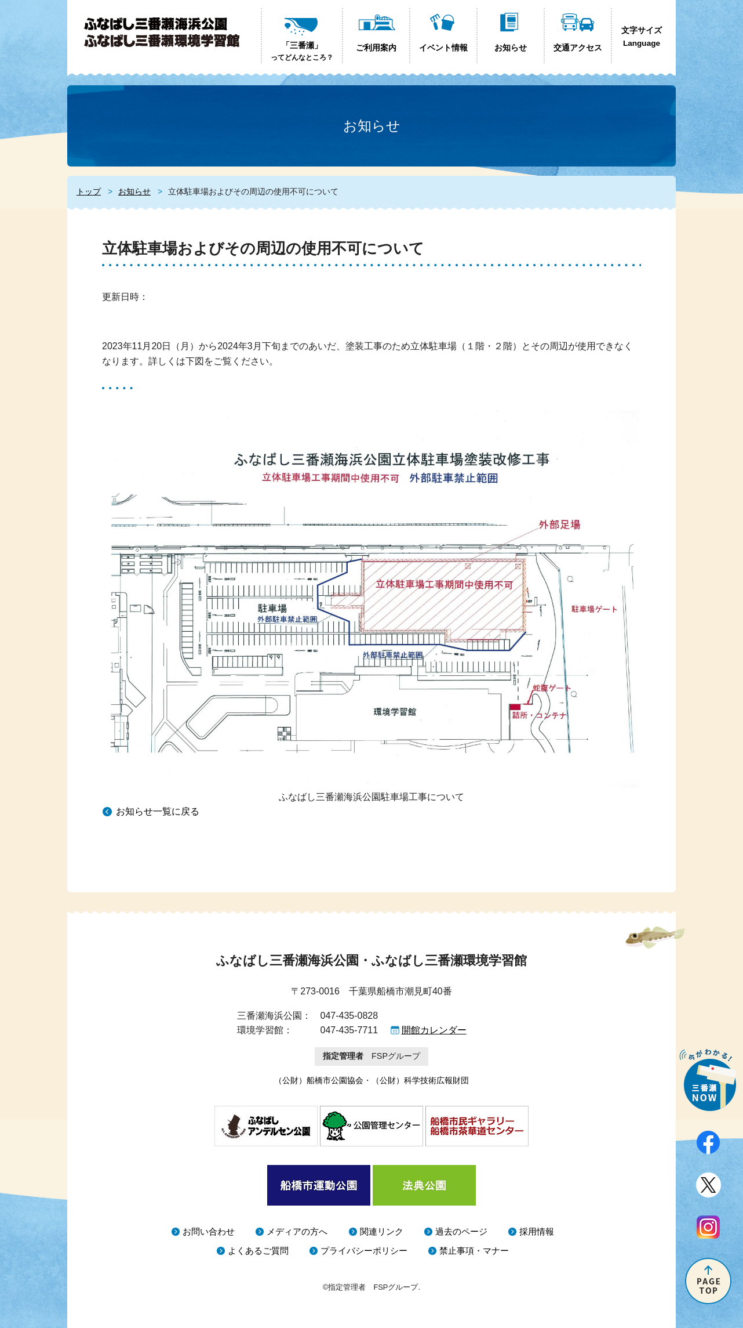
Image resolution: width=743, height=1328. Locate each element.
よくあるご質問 (258, 1250)
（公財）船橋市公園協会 (318, 1080)
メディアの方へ (297, 1231)
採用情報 (536, 1231)
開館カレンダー (434, 1030)
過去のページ (461, 1231)
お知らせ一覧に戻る (157, 811)
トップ (89, 191)
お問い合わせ (209, 1231)
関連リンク (381, 1231)
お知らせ (134, 191)
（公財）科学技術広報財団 (420, 1080)
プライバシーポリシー (363, 1250)
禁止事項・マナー (474, 1250)
